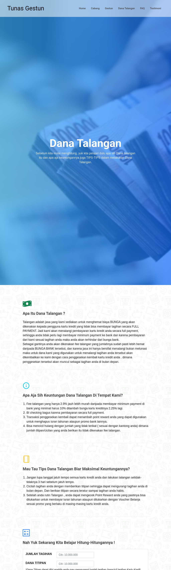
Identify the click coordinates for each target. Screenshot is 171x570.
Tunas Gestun (25, 8)
